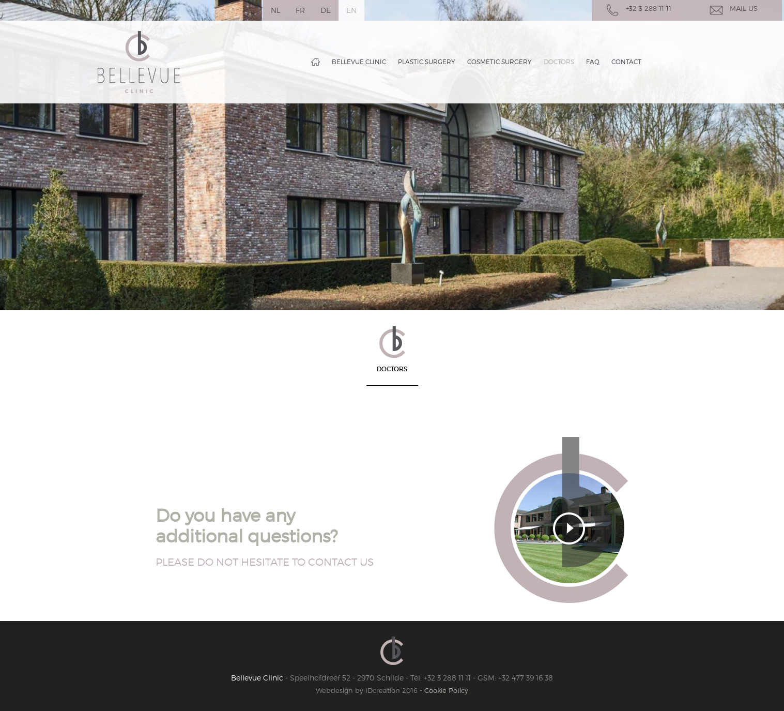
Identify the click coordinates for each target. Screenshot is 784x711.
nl (275, 10)
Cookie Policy (446, 690)
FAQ (592, 62)
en (351, 10)
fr (300, 10)
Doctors (559, 62)
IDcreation (358, 690)
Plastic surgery (426, 62)
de (325, 10)
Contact (626, 62)
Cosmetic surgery (499, 62)
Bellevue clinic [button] (359, 62)
